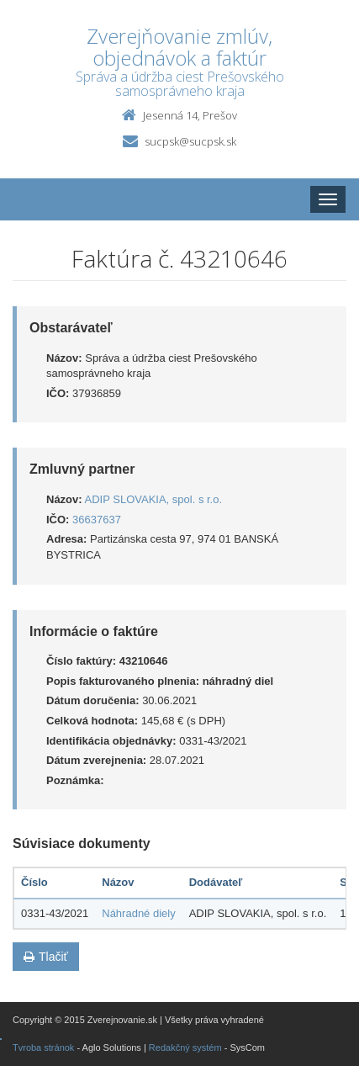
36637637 (96, 519)
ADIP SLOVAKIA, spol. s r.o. (154, 499)
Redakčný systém (185, 1047)
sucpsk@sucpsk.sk (190, 141)
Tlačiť (46, 956)
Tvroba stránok (43, 1047)
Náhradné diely (138, 913)
